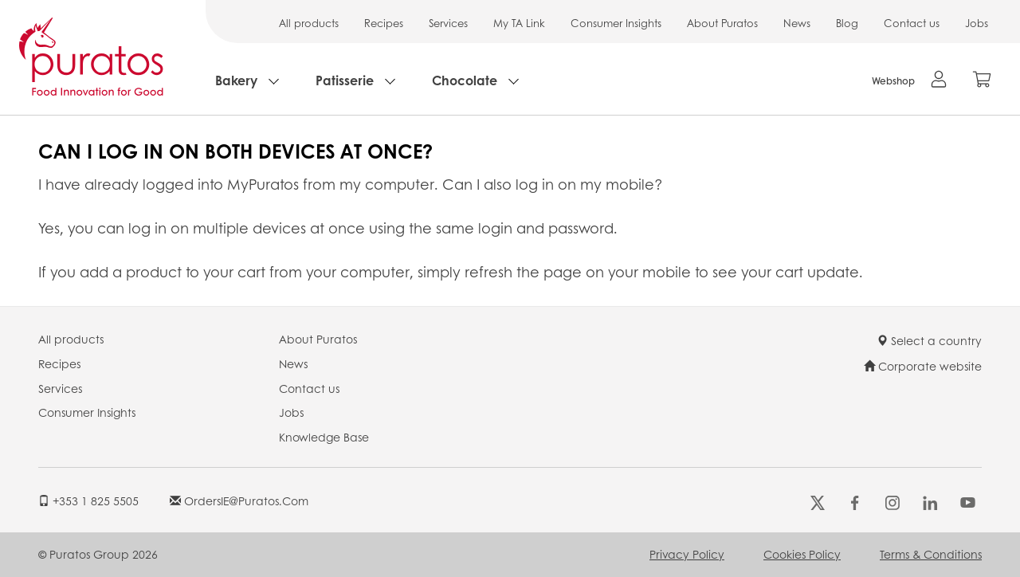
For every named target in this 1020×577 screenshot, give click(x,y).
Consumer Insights (616, 22)
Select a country (929, 340)
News (796, 22)
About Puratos (722, 22)
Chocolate (464, 80)
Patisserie (345, 80)
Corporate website (923, 366)
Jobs (976, 22)
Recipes (383, 22)
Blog (847, 22)
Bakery (236, 80)
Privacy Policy (686, 554)
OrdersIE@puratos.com (239, 500)
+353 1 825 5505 (88, 500)
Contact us (912, 22)
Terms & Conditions (931, 554)
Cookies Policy (802, 554)
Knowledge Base (324, 437)
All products (309, 22)
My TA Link (519, 22)
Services (448, 22)
